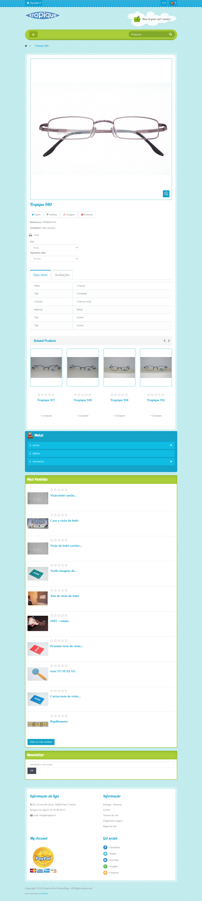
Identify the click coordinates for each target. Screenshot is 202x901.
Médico (36, 453)
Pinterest (87, 214)
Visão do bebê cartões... (66, 545)
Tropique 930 (119, 400)
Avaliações (62, 275)
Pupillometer (59, 721)
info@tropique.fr (47, 815)
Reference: (36, 222)
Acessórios (38, 461)
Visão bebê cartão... (63, 495)
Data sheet (40, 275)
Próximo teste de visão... (66, 646)
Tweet (36, 214)
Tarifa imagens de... (63, 570)
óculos (36, 445)
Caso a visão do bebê (64, 520)
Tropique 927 (46, 400)
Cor (32, 241)
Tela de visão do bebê (64, 596)
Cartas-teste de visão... (65, 696)
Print (36, 235)
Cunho (106, 810)
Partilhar (52, 214)
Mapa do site (110, 826)
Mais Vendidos (37, 479)
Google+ (69, 214)
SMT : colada (59, 621)
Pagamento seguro (113, 821)
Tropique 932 (156, 400)
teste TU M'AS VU (63, 671)
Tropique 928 (83, 400)
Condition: (36, 228)
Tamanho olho (38, 253)
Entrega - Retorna (112, 804)
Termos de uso (110, 815)
